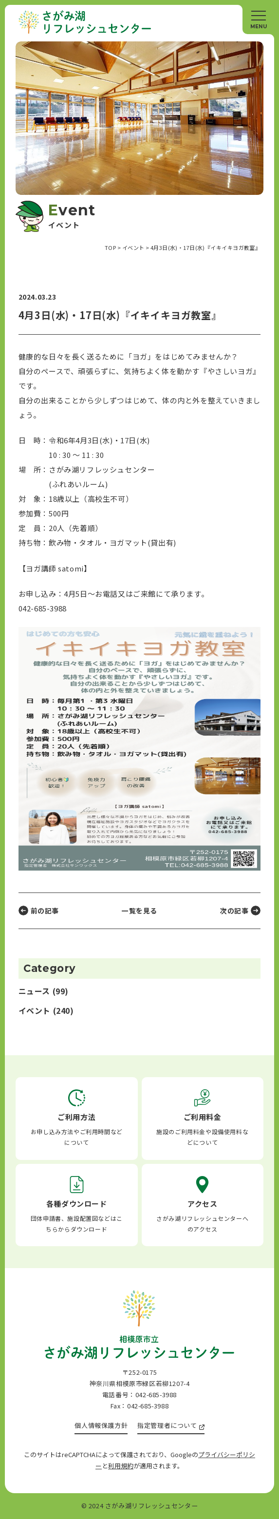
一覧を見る (139, 910)
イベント (35, 1010)
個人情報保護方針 (101, 1425)
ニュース (34, 991)
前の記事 (45, 910)
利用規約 (120, 1465)
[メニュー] (258, 19)
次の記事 (234, 910)
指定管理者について (167, 1425)
